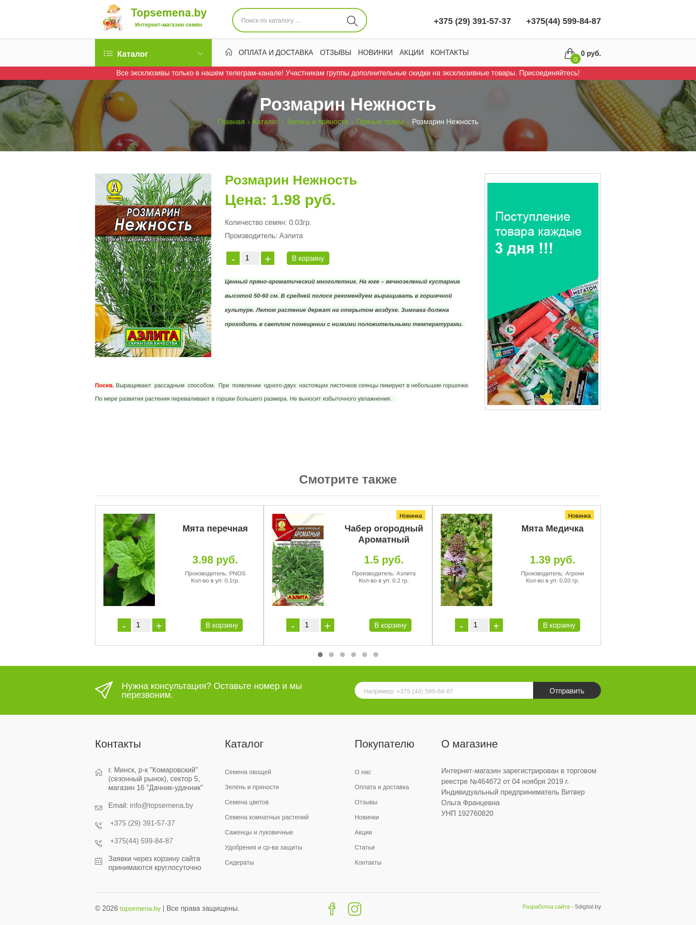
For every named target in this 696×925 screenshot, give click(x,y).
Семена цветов (247, 802)
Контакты (450, 53)
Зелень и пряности (317, 122)
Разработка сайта (546, 906)
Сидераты (239, 862)
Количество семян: (256, 222)
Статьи (365, 847)
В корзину (308, 258)
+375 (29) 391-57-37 (472, 21)
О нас (363, 771)
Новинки (375, 53)
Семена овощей (248, 771)
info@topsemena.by (161, 805)
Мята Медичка (553, 528)
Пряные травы (380, 122)
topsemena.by (142, 908)
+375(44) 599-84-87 (562, 21)
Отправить (565, 691)
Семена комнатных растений (267, 817)
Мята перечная (215, 528)
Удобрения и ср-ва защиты (264, 847)
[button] (320, 654)
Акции (411, 53)
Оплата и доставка (276, 53)
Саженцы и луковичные (259, 832)
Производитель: (251, 236)
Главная (231, 122)
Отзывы (336, 53)
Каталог (265, 122)
